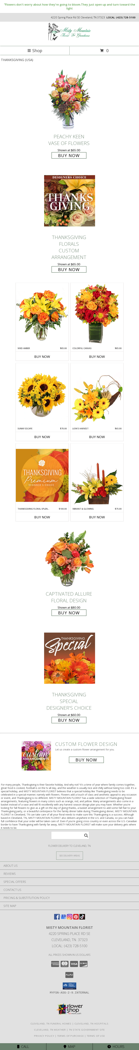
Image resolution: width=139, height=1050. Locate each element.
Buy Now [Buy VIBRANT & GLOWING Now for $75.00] (97, 517)
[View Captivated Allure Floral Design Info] (69, 557)
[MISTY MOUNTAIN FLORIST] (70, 41)
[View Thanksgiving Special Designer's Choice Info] (69, 658)
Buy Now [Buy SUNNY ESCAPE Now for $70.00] (42, 437)
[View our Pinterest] (76, 918)
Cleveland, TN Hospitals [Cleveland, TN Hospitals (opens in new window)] (92, 1023)
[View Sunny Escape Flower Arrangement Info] (42, 395)
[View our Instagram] (69, 918)
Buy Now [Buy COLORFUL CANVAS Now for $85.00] (97, 356)
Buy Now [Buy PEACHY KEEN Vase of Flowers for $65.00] (69, 155)
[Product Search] (70, 835)
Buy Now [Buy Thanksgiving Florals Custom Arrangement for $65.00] (69, 269)
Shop (34, 50)
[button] (69, 985)
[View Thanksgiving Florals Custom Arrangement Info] (69, 200)
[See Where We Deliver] (69, 855)
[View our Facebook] (57, 918)
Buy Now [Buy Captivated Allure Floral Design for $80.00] (69, 613)
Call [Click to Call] (23, 1046)
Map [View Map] (69, 1046)
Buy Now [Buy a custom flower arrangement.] (86, 760)
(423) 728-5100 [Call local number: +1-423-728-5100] (125, 17)
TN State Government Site (87, 1029)
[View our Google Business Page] (63, 918)
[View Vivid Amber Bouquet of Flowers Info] (42, 314)
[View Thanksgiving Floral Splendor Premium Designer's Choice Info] (42, 475)
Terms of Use (96, 1035)
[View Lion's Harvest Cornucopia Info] (97, 395)
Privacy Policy (44, 1035)
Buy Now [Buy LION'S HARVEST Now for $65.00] (97, 437)
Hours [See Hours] (115, 1046)
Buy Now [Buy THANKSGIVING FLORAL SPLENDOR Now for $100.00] (42, 517)
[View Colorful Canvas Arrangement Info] (97, 314)
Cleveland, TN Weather (50, 1029)
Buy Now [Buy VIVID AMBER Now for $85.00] (42, 356)
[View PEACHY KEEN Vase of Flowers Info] (69, 100)
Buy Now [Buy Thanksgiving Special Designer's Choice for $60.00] (69, 720)
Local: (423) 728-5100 (69, 945)
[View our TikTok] (82, 918)
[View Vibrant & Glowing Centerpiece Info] (97, 475)
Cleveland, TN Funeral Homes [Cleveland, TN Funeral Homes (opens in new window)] (51, 1023)
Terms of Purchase (70, 1035)
